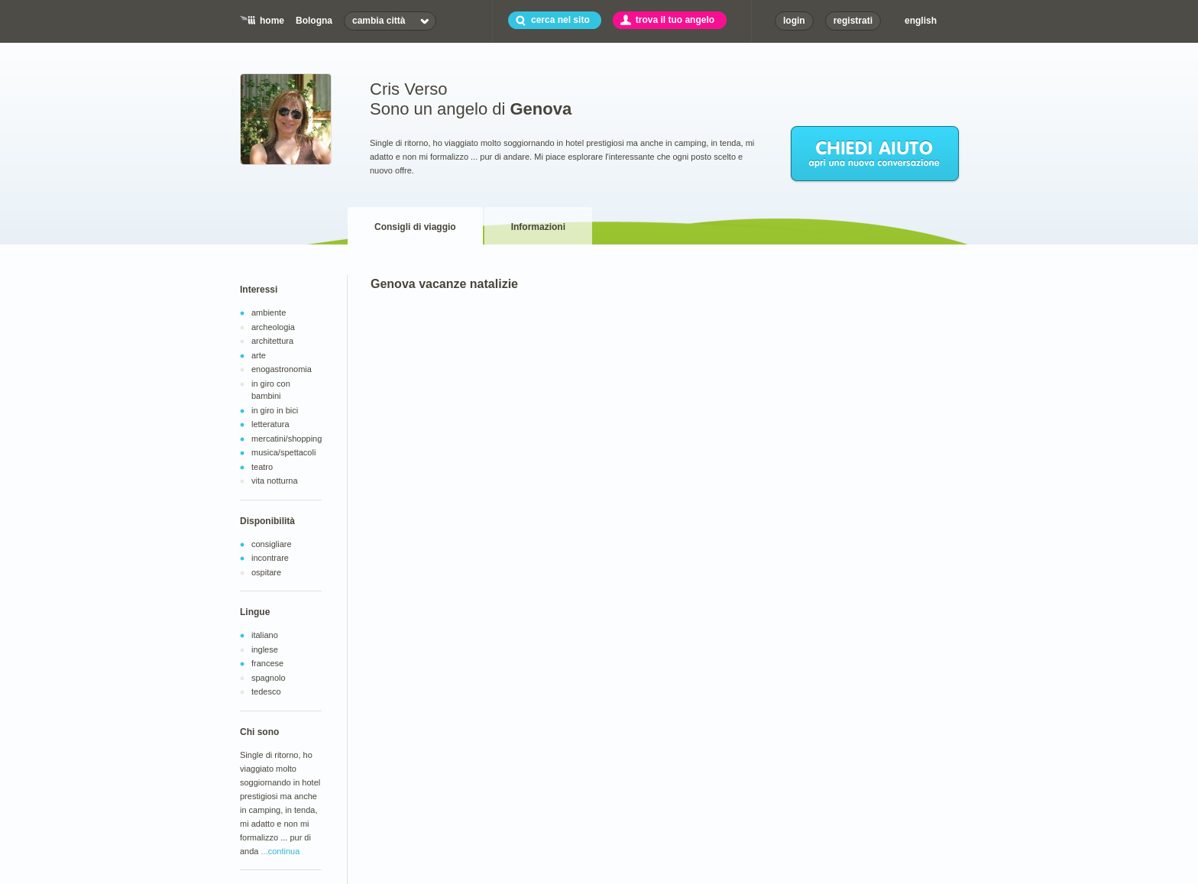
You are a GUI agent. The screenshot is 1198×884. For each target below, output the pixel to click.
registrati (853, 20)
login (794, 20)
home (272, 20)
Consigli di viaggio (415, 227)
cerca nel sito (560, 20)
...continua (280, 851)
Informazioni (538, 227)
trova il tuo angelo (675, 20)
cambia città (378, 20)
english (921, 20)
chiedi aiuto (875, 154)
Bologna (314, 20)
